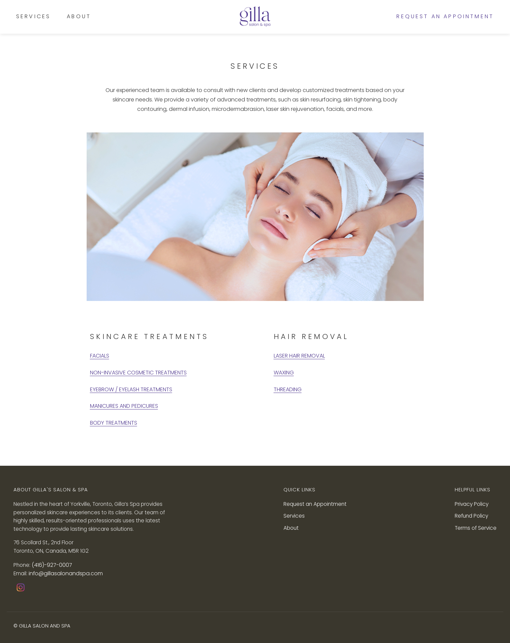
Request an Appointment (445, 16)
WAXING (284, 372)
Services (33, 16)
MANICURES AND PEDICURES (124, 406)
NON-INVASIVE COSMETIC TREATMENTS (138, 372)
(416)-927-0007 (52, 565)
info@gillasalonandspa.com (66, 573)
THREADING (288, 389)
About (79, 16)
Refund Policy (471, 515)
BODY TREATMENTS (113, 423)
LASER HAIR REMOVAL (299, 356)
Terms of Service (476, 527)
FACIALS (99, 356)
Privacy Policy (471, 504)
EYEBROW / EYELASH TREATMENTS (131, 389)
